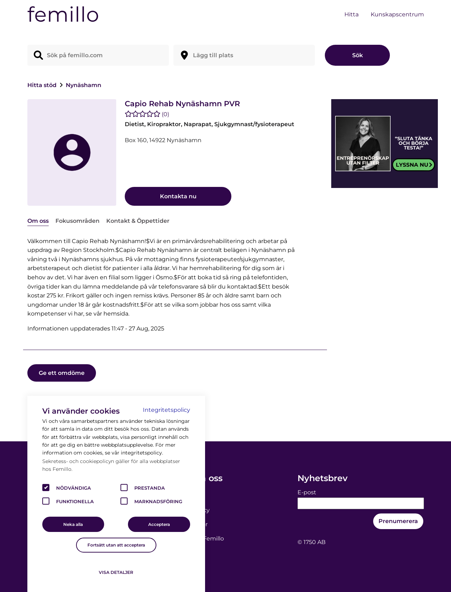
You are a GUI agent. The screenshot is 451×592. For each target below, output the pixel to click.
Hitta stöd (42, 85)
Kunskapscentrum (397, 14)
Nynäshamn (83, 85)
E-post (306, 492)
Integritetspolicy (166, 410)
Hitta (351, 14)
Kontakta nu (178, 196)
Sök (357, 55)
